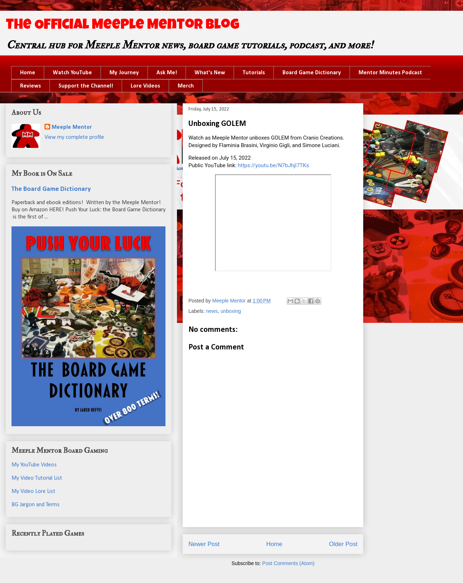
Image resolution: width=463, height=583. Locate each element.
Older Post (343, 544)
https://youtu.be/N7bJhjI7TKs (273, 165)
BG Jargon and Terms (35, 505)
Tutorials (254, 73)
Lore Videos (145, 86)
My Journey (124, 73)
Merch (186, 86)
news (212, 311)
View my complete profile (74, 137)
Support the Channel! (86, 86)
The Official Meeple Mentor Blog (122, 26)
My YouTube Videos (34, 465)
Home (27, 73)
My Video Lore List (33, 491)
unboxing (231, 311)
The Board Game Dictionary (51, 189)
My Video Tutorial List (36, 478)
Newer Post (204, 544)
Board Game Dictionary (311, 73)
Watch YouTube (72, 73)
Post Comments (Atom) (288, 563)
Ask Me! (166, 73)
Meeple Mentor (72, 127)
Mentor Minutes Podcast (390, 73)
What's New (210, 73)
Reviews (30, 86)
